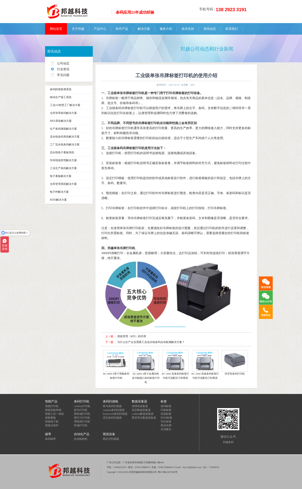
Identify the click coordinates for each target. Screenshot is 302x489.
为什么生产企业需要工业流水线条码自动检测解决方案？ (151, 342)
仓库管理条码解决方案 (63, 113)
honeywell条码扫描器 (115, 413)
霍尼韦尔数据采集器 (144, 417)
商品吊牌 (166, 425)
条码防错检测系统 (60, 89)
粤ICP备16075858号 (168, 472)
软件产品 (122, 28)
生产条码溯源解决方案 (63, 128)
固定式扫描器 (111, 438)
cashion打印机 (82, 406)
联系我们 (232, 28)
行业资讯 (63, 69)
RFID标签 (166, 417)
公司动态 (63, 63)
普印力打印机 (82, 417)
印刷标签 (166, 410)
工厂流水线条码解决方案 (65, 144)
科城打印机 (80, 425)
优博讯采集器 (140, 406)
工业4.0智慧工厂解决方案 (65, 105)
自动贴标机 (80, 438)
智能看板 (50, 417)
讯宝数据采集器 (141, 410)
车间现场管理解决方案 (63, 160)
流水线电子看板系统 (62, 152)
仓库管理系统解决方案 (63, 184)
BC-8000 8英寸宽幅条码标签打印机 (116, 364)
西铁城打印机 (82, 413)
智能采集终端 (53, 410)
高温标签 (166, 413)
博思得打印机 (82, 421)
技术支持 (188, 28)
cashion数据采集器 (143, 413)
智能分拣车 (52, 425)
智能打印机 (52, 406)
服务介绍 (166, 28)
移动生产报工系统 (60, 97)
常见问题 (63, 75)
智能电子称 (52, 421)
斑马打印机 (80, 410)
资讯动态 (210, 28)
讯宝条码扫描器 (112, 417)
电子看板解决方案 (60, 176)
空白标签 (166, 421)
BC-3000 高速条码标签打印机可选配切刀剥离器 (175, 364)
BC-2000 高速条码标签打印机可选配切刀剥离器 (205, 364)
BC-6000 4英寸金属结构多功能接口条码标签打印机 (146, 367)
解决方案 (144, 28)
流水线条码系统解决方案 (65, 136)
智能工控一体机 (54, 413)
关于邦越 (78, 28)
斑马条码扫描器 (112, 406)
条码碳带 (50, 438)
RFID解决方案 (58, 199)
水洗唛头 (166, 429)
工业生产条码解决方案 (63, 168)
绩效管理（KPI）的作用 (131, 336)
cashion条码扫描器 (114, 410)
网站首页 (56, 28)
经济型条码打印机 (235, 362)
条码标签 (166, 406)
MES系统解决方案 (61, 120)
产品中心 (100, 28)
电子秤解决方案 (59, 191)
